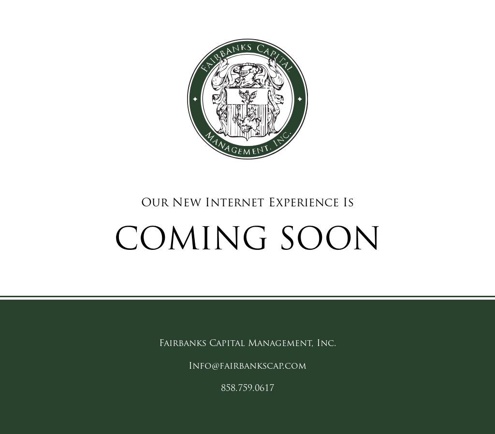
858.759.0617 (247, 388)
